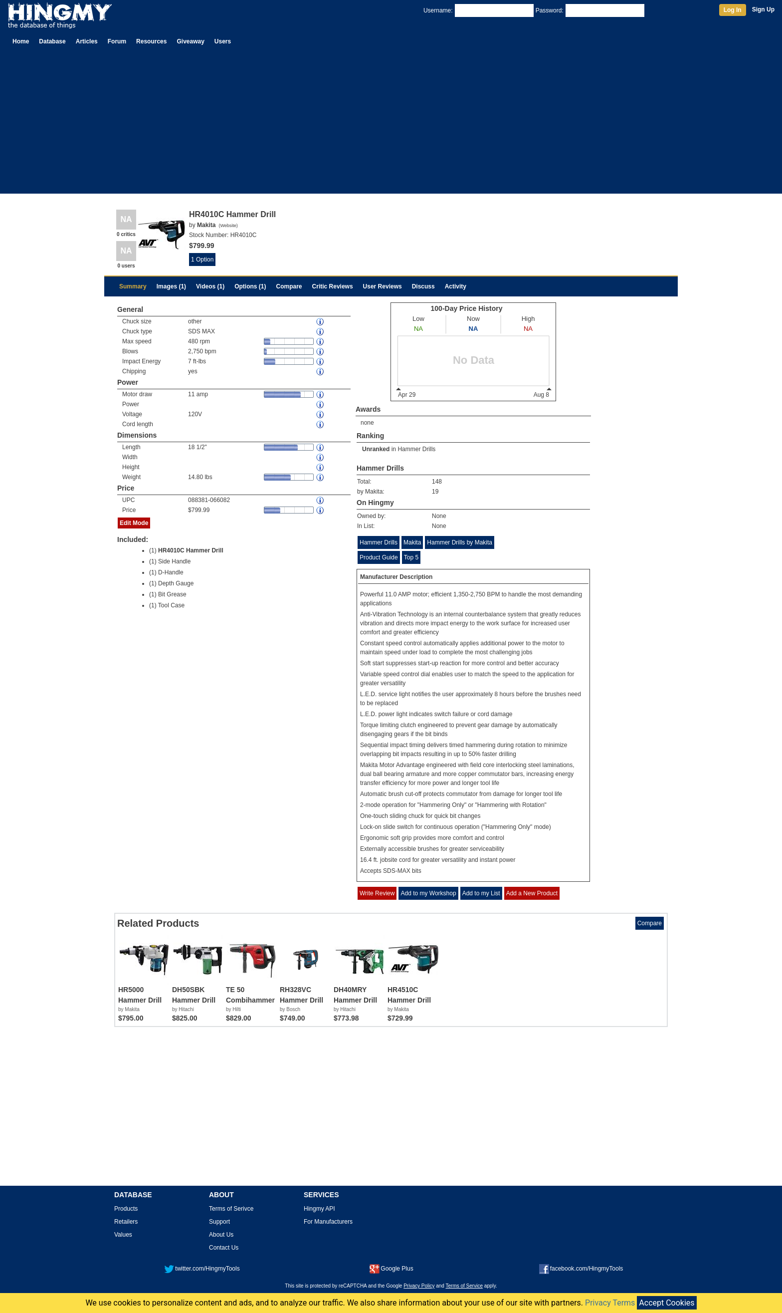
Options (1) (250, 286)
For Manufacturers (328, 1221)
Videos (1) (210, 286)
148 (437, 481)
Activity (455, 286)
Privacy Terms (610, 1303)
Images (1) (171, 286)
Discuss (423, 286)
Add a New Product (532, 893)
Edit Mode (134, 523)
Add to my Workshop (428, 893)
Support (219, 1221)
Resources (151, 41)
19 (435, 491)
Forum (117, 41)
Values (123, 1234)
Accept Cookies (666, 1303)
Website (228, 225)
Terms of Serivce (231, 1208)
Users (222, 41)
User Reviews (382, 286)
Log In (733, 9)
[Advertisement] (391, 124)
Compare (289, 286)
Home (20, 41)
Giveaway (190, 41)
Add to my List (481, 893)
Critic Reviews (332, 286)
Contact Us (223, 1247)
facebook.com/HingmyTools (581, 1268)
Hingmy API (319, 1208)
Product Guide (379, 557)
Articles (87, 41)
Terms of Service (464, 1286)
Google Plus (391, 1268)
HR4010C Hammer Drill (190, 550)
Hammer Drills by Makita (459, 542)
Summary (133, 286)
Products (126, 1208)
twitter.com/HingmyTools (201, 1268)
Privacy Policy (418, 1286)
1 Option (202, 259)
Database (52, 41)
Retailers (126, 1221)
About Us (221, 1234)
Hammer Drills (416, 449)
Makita (412, 542)
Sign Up (763, 9)
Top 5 (411, 557)
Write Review (377, 893)
